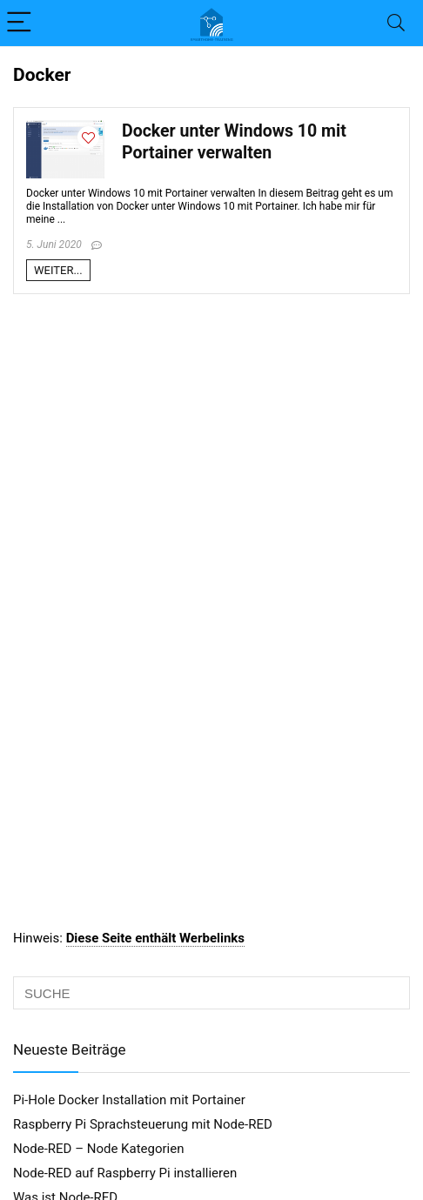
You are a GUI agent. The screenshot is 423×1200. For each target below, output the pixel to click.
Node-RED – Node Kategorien (98, 1148)
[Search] (396, 23)
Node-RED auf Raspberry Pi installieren (125, 1173)
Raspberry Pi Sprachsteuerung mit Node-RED (142, 1124)
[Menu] (21, 23)
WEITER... (58, 270)
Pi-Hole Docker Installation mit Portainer (129, 1100)
